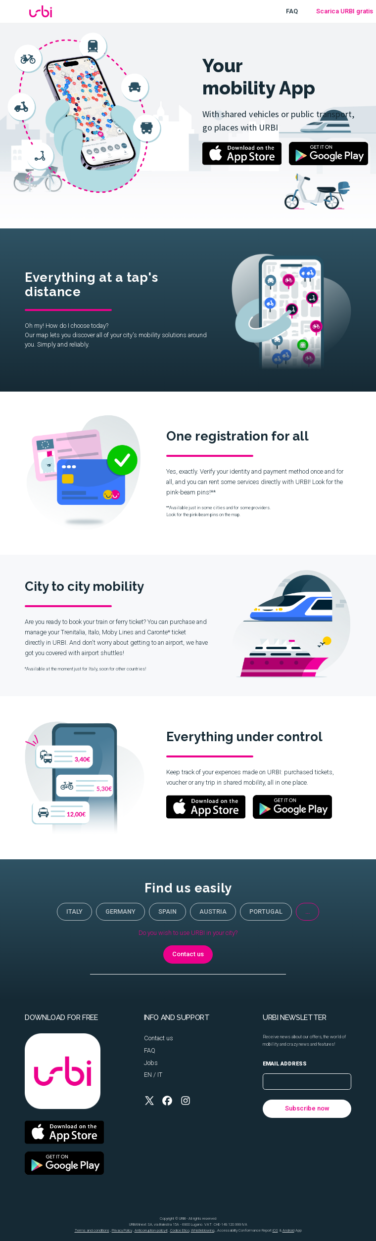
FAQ (292, 11)
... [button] (307, 911)
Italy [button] (74, 911)
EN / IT (153, 1074)
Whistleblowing (202, 1230)
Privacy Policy (122, 1230)
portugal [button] (265, 911)
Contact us (158, 1038)
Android (288, 1230)
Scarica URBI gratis (344, 11)
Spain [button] (167, 911)
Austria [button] (213, 911)
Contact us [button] (188, 954)
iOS (275, 1230)
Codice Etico (179, 1230)
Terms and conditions (92, 1230)
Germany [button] (120, 911)
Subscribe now (307, 1108)
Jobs (151, 1062)
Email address (285, 1064)
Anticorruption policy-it (151, 1230)
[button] (149, 1100)
